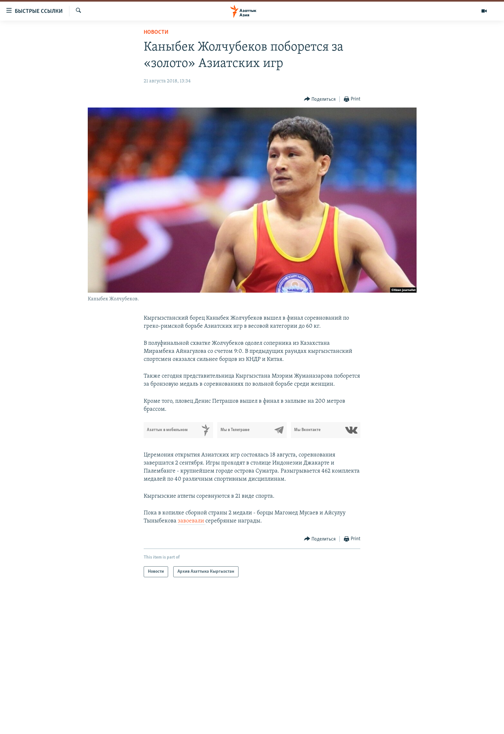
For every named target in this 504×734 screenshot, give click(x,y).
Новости (156, 32)
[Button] (320, 99)
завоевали (191, 521)
